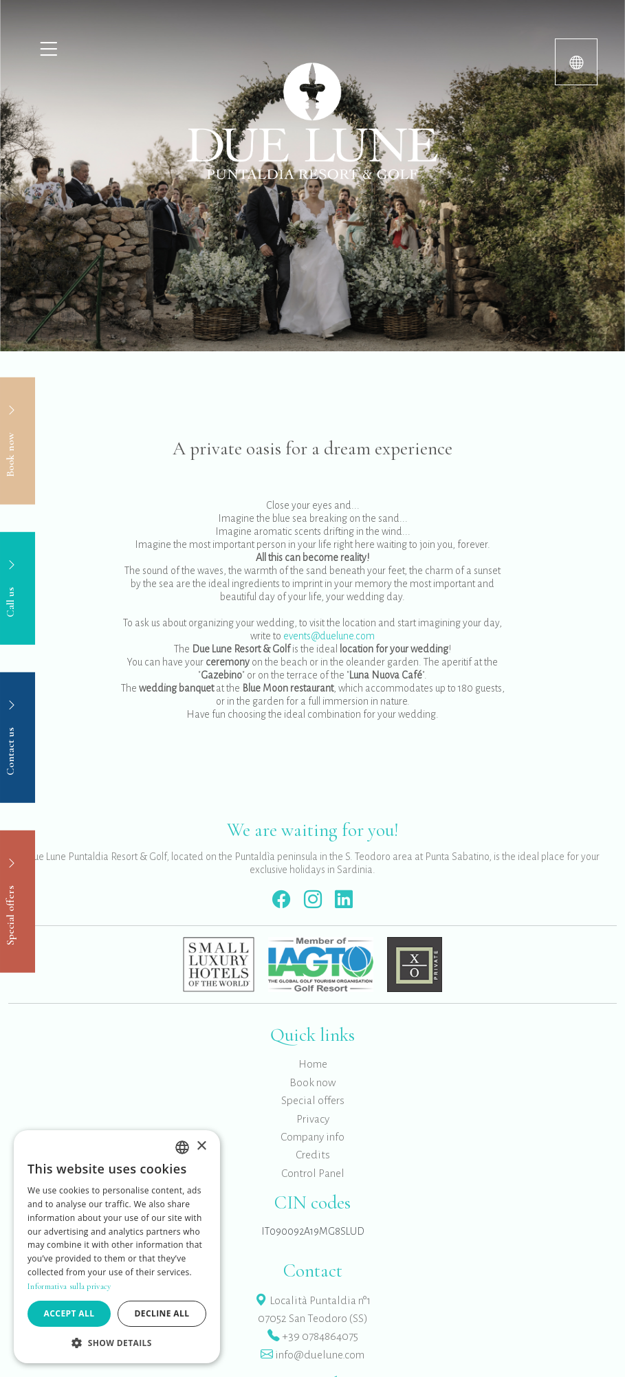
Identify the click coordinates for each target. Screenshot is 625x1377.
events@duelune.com (329, 635)
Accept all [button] (69, 1313)
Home (312, 1064)
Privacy (312, 1119)
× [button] (201, 1146)
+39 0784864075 (312, 1336)
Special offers (312, 1100)
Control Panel (312, 1173)
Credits (313, 1155)
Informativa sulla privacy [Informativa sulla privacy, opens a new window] (69, 1286)
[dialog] (117, 1246)
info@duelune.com (312, 1355)
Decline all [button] (162, 1313)
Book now (312, 1083)
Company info (312, 1137)
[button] (117, 1343)
